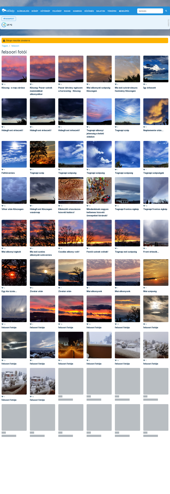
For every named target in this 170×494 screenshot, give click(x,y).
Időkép (35, 11)
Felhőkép (56, 11)
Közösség (89, 11)
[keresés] (150, 10)
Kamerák (77, 11)
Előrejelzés (23, 11)
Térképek (111, 11)
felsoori (15, 45)
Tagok (5, 45)
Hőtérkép (45, 11)
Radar (67, 11)
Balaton (100, 11)
